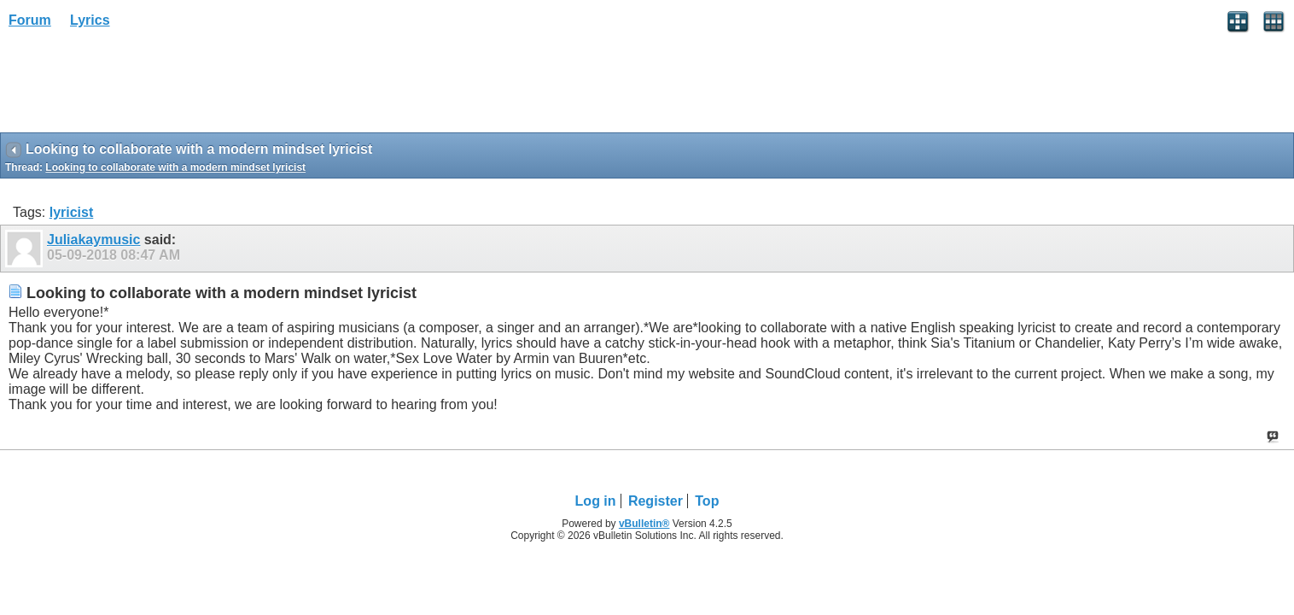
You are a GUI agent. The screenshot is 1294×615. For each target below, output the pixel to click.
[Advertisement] (136, 86)
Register (655, 501)
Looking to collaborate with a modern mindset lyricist (175, 167)
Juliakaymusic (93, 239)
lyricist (72, 212)
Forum (30, 20)
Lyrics (90, 20)
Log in (595, 501)
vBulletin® (644, 524)
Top (707, 501)
